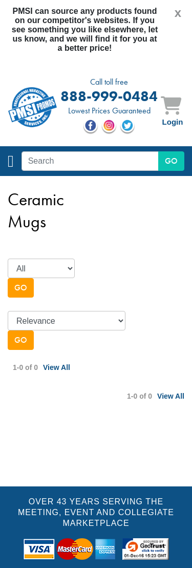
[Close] (177, 13)
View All (56, 367)
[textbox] (90, 161)
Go (20, 287)
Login (172, 121)
